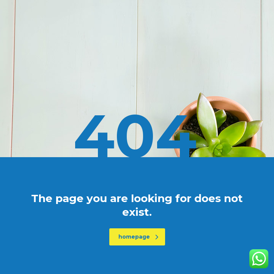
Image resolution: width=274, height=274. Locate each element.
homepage (138, 236)
